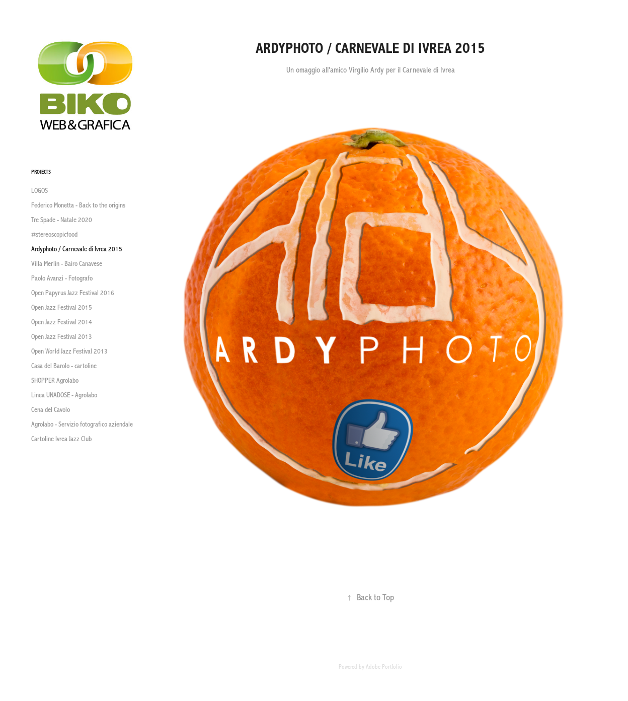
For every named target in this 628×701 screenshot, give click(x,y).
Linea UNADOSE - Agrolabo (64, 395)
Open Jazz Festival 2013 (61, 337)
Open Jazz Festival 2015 (61, 308)
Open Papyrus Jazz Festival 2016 (72, 293)
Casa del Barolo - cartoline (64, 366)
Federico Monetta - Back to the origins (78, 205)
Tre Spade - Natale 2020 (61, 220)
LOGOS (39, 191)
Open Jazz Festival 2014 (61, 322)
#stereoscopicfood (54, 235)
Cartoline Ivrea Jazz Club (61, 439)
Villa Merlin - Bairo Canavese (66, 264)
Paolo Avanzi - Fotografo (62, 278)
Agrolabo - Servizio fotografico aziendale (82, 424)
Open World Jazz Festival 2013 (69, 351)
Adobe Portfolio (384, 666)
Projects (41, 172)
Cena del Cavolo (50, 410)
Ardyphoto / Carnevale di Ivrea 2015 (76, 249)
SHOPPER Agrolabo (54, 381)
